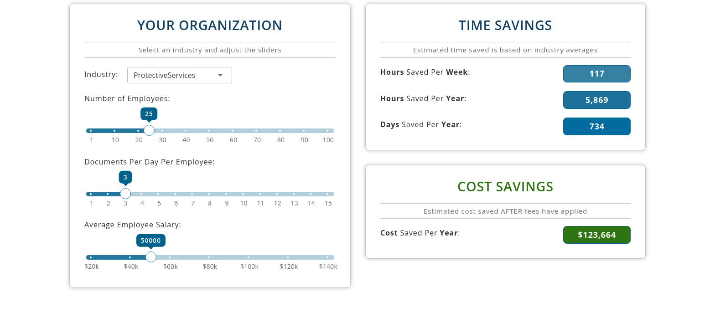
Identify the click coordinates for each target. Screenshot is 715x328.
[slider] (210, 130)
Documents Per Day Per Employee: (149, 162)
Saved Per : (425, 72)
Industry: (101, 74)
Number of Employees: (127, 98)
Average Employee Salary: (132, 225)
